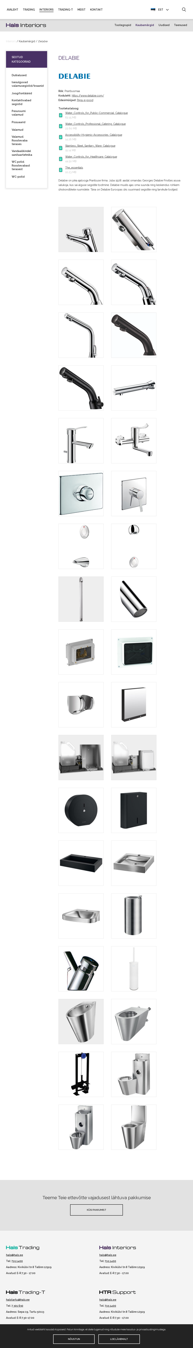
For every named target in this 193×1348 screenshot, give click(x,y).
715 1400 (17, 1261)
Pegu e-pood (85, 100)
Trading (29, 9)
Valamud (17, 130)
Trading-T (65, 9)
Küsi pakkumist (96, 1210)
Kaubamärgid (145, 25)
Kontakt (96, 9)
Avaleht (12, 9)
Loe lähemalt (119, 1339)
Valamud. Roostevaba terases (20, 141)
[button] (184, 10)
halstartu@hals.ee (18, 1300)
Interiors (46, 9)
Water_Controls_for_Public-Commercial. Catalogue (96, 113)
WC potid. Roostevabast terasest (21, 166)
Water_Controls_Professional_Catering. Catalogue (95, 124)
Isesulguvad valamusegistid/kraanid (26, 84)
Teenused (180, 25)
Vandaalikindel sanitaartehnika (22, 153)
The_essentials (74, 168)
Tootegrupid (122, 25)
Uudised (164, 25)
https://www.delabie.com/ (88, 96)
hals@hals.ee (14, 1255)
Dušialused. (19, 75)
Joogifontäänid (22, 93)
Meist (81, 9)
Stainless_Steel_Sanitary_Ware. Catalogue (90, 146)
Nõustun (74, 1339)
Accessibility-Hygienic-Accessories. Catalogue (93, 135)
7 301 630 (17, 1306)
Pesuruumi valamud (19, 113)
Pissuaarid (18, 122)
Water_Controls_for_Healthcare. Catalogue (91, 157)
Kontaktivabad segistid (21, 102)
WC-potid (18, 177)
